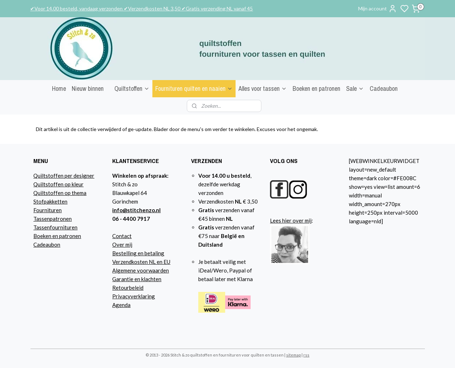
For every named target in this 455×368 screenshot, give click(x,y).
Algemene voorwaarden (140, 270)
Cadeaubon (384, 88)
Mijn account (377, 8)
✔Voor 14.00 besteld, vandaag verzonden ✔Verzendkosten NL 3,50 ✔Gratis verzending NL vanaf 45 (141, 8)
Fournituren (47, 210)
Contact (122, 236)
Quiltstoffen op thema (59, 193)
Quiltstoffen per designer (63, 175)
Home (59, 88)
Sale (355, 88)
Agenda (121, 305)
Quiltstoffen (132, 88)
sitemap (293, 355)
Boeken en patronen (316, 88)
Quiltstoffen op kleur (58, 184)
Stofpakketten (50, 201)
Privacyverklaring (133, 296)
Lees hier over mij (291, 220)
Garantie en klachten (136, 279)
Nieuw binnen (88, 88)
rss (306, 355)
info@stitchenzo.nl (136, 210)
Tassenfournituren (55, 227)
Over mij (122, 244)
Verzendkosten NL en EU (141, 261)
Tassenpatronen (52, 218)
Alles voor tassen (262, 88)
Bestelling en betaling (138, 253)
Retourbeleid (127, 287)
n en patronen (64, 236)
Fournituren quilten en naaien (194, 88)
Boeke (40, 236)
